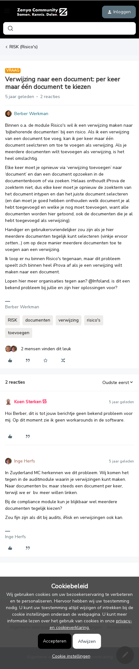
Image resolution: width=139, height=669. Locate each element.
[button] (7, 13)
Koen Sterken (27, 402)
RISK (12, 320)
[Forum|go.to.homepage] (42, 12)
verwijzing (68, 320)
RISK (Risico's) (23, 47)
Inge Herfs (24, 461)
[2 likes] (38, 349)
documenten (37, 320)
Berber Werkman (31, 114)
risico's (93, 320)
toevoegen (18, 333)
